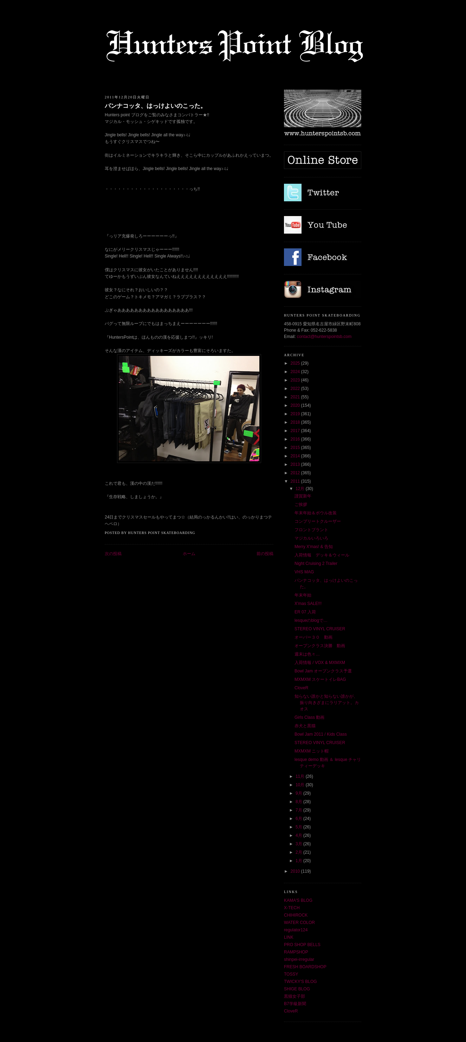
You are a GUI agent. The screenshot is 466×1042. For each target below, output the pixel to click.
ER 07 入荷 (305, 612)
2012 (296, 472)
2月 (299, 852)
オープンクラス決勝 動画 (320, 645)
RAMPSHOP (296, 952)
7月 (299, 810)
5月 (299, 827)
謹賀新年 (303, 496)
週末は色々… (307, 654)
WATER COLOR (299, 922)
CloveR (301, 687)
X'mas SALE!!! (308, 603)
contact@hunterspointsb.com (324, 336)
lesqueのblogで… (311, 620)
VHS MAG (304, 571)
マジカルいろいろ (311, 538)
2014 (296, 456)
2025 (296, 363)
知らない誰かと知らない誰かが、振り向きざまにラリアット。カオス (327, 702)
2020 (296, 405)
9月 (299, 793)
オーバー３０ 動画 (313, 637)
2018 (296, 422)
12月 (301, 488)
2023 (296, 380)
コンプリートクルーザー (318, 521)
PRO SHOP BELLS (302, 944)
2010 (296, 871)
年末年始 (303, 595)
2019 (296, 413)
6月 (299, 818)
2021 (296, 397)
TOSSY (291, 974)
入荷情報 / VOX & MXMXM (320, 662)
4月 (299, 835)
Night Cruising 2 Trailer (316, 563)
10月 (301, 784)
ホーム (189, 553)
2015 (296, 447)
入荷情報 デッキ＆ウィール (322, 555)
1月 (299, 860)
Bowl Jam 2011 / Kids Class (321, 734)
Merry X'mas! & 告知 (314, 546)
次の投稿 (113, 553)
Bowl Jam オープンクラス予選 (323, 671)
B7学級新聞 (295, 1003)
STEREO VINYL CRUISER (320, 628)
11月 (301, 776)
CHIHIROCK (296, 915)
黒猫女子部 (294, 996)
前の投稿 (265, 553)
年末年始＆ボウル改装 (316, 512)
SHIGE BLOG (297, 988)
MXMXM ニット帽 (312, 751)
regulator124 (296, 929)
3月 (299, 843)
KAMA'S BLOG (298, 900)
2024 (296, 371)
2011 (296, 481)
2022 (296, 388)
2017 (296, 430)
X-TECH (292, 907)
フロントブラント (311, 529)
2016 (296, 439)
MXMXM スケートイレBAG (320, 679)
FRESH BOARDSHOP (305, 966)
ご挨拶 (301, 504)
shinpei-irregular (299, 959)
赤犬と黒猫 (305, 725)
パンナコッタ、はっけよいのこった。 (155, 106)
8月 (299, 801)
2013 (296, 464)
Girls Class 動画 (309, 717)
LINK (288, 937)
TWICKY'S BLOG (300, 981)
